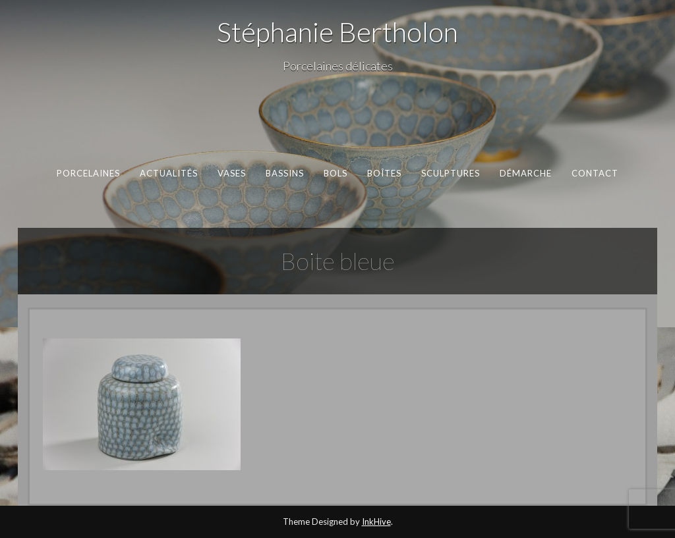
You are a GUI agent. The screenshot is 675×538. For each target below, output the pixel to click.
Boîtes (384, 173)
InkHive (376, 521)
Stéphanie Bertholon (337, 31)
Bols (335, 173)
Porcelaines (89, 173)
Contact (595, 173)
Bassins (285, 173)
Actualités (169, 173)
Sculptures (451, 173)
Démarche (526, 173)
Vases (232, 173)
